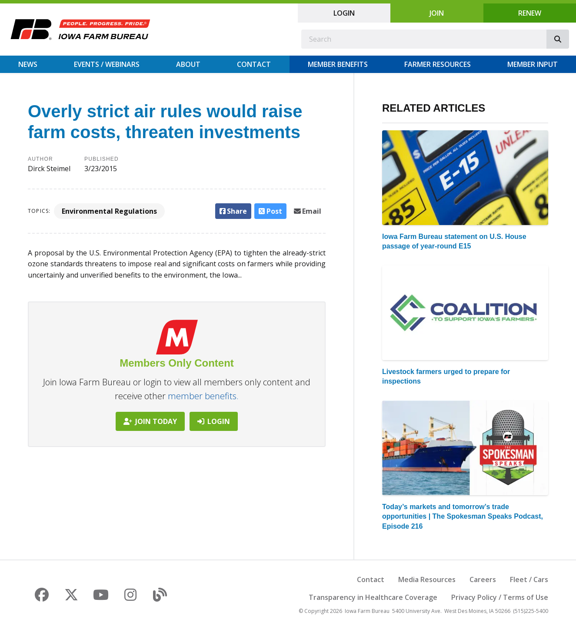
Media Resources (427, 579)
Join (437, 13)
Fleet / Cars (529, 579)
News (27, 64)
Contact (254, 64)
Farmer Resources (437, 64)
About (188, 64)
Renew (529, 13)
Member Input (532, 64)
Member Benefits (338, 64)
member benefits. (203, 396)
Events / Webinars (107, 64)
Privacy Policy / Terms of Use (499, 597)
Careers (482, 579)
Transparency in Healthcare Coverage (373, 597)
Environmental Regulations (109, 211)
